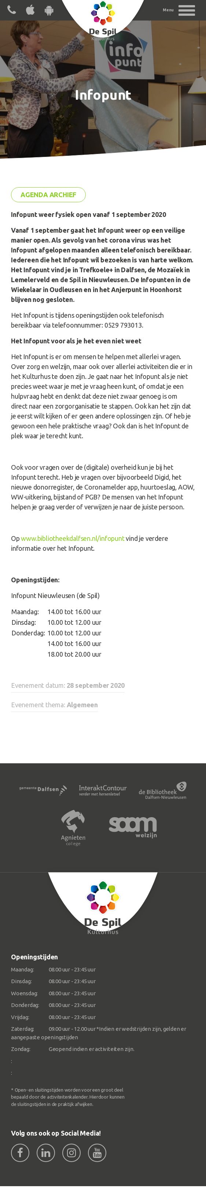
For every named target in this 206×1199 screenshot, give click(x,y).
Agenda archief (48, 194)
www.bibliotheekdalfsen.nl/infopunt (72, 538)
